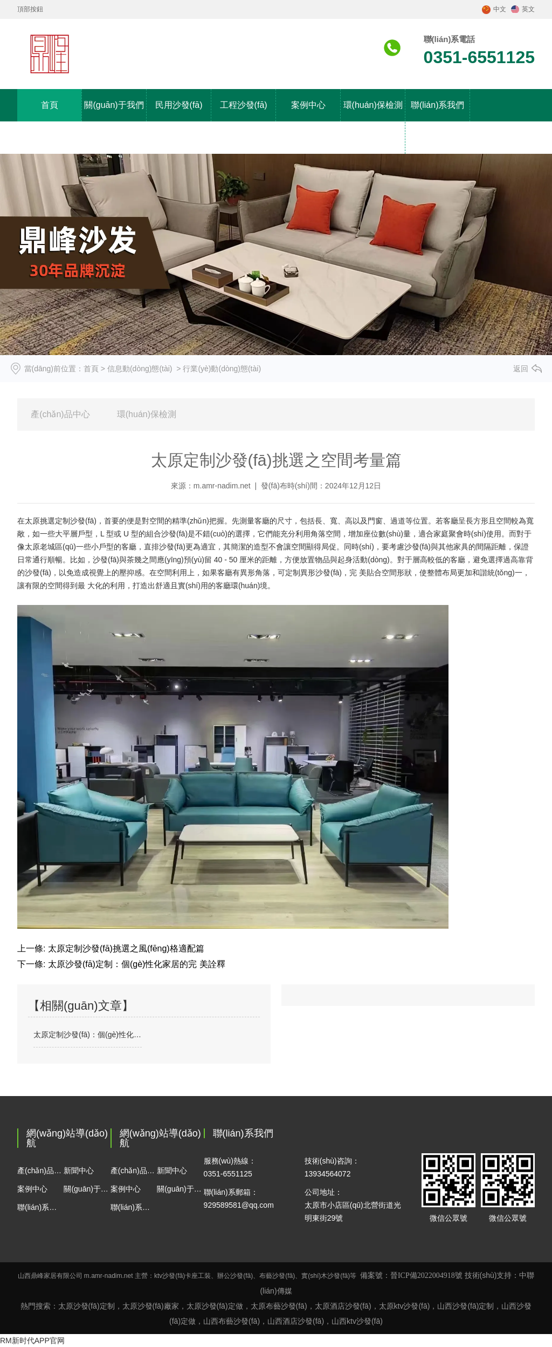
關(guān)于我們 (113, 105)
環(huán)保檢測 (146, 414)
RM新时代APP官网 (32, 1340)
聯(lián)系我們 (438, 105)
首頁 (49, 105)
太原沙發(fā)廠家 (150, 1306)
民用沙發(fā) (179, 105)
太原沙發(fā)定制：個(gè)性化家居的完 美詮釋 (135, 964)
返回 (520, 368)
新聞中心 (79, 1170)
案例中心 (308, 105)
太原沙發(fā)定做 (215, 1306)
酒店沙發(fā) (295, 1321)
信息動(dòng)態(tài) (139, 368)
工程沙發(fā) (243, 105)
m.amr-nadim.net (222, 485)
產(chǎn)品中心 (60, 414)
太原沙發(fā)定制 (86, 1306)
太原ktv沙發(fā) (404, 1306)
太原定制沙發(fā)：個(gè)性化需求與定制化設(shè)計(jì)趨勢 (87, 1034)
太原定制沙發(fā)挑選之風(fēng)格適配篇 (124, 948)
